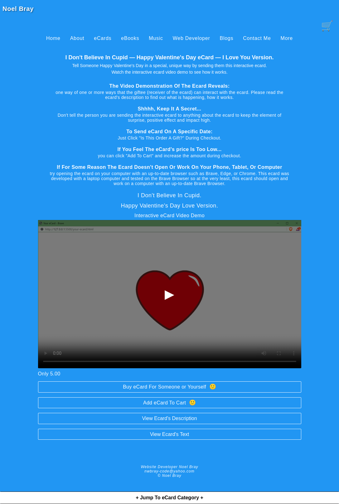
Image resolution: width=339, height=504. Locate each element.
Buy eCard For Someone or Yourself (169, 387)
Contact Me (257, 38)
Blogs (226, 38)
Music (156, 38)
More (287, 38)
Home (53, 38)
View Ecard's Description (169, 418)
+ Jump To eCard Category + (169, 497)
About (77, 38)
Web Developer (191, 38)
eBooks (130, 38)
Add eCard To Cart (169, 402)
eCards (102, 38)
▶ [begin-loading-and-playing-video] (169, 294)
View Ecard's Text (169, 434)
